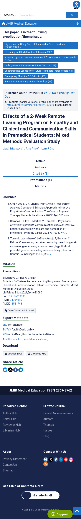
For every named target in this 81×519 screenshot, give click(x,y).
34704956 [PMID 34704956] (16, 299)
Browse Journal (54, 406)
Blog (46, 436)
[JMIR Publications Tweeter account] (50, 459)
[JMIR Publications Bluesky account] (45, 459)
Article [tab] (40, 161)
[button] (76, 4)
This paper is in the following (25, 34)
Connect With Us (55, 452)
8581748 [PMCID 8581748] (17, 303)
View (66, 215)
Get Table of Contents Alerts (23, 486)
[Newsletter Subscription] (40, 495)
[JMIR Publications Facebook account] (56, 459)
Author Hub (10, 413)
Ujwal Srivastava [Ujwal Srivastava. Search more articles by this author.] (13, 148)
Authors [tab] (40, 167)
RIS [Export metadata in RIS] (5, 334)
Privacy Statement (15, 459)
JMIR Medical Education (19, 23)
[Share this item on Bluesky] (5, 369)
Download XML (37, 353)
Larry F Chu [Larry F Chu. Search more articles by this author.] (49, 148)
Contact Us (10, 464)
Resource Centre (15, 406)
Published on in (40, 94)
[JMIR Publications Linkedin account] (61, 459)
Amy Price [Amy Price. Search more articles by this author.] (33, 148)
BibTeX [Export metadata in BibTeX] (7, 329)
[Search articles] (72, 15)
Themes (48, 424)
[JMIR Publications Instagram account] (71, 459)
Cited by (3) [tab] (41, 173)
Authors (48, 419)
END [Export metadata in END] (5, 324)
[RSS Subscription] (45, 464)
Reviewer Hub (12, 424)
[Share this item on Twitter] (10, 369)
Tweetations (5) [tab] (40, 180)
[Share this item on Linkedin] (20, 369)
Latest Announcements (58, 413)
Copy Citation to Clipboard (19, 310)
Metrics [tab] (40, 186)
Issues (47, 430)
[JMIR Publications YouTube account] (66, 459)
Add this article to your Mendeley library (26, 339)
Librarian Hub (11, 430)
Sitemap (8, 470)
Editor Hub (9, 419)
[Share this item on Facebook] (15, 369)
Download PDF (13, 353)
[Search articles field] (42, 15)
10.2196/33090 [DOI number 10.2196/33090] (16, 296)
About (7, 452)
